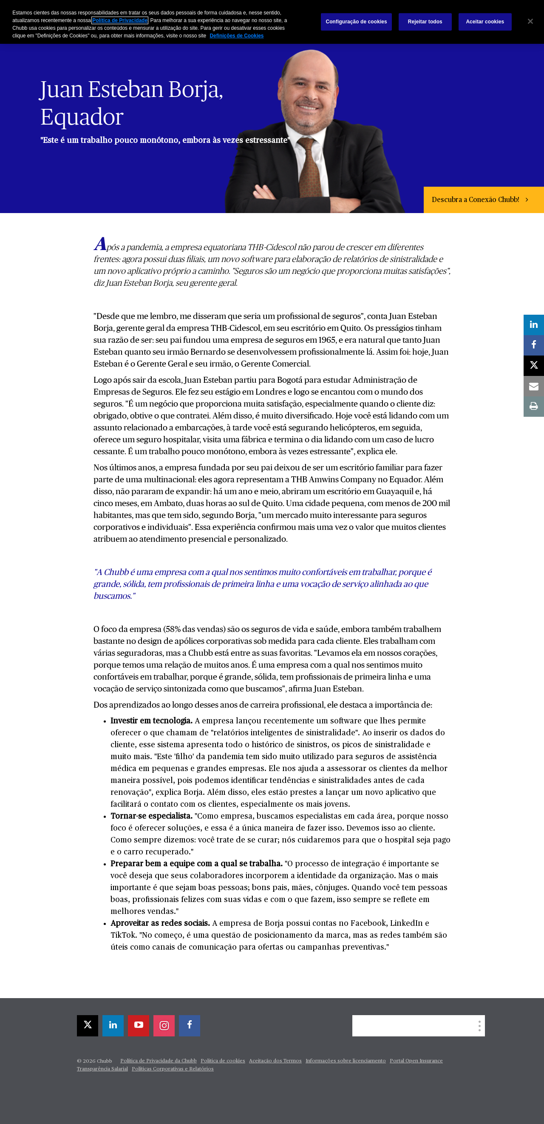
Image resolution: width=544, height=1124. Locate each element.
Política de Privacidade (119, 20)
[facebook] (189, 1025)
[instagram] (164, 1025)
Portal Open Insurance (416, 1061)
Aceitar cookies (485, 22)
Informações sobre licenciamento (346, 1061)
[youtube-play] (138, 1025)
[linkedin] (113, 1025)
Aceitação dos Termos (275, 1061)
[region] (272, 22)
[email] (534, 386)
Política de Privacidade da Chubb (158, 1061)
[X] (87, 1025)
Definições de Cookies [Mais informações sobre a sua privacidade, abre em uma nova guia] (237, 36)
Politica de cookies (223, 1061)
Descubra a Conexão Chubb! (476, 200)
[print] (534, 406)
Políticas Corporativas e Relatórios (173, 1069)
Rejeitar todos (425, 22)
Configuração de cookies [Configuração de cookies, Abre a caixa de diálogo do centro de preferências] (356, 22)
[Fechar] (530, 21)
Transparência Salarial (102, 1069)
